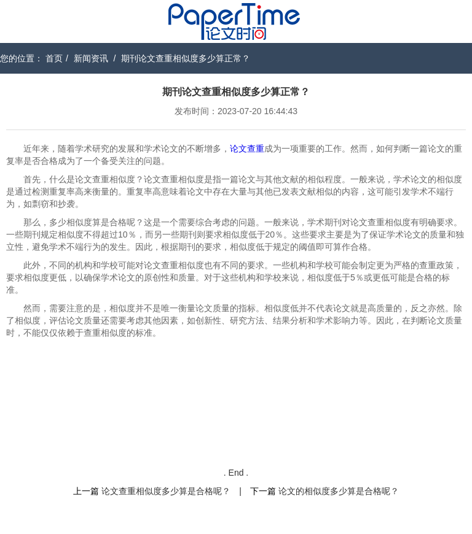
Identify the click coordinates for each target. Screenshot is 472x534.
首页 (54, 58)
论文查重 (247, 148)
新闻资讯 (91, 58)
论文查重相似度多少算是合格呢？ (165, 491)
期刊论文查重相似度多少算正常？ (185, 58)
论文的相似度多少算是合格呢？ (338, 491)
